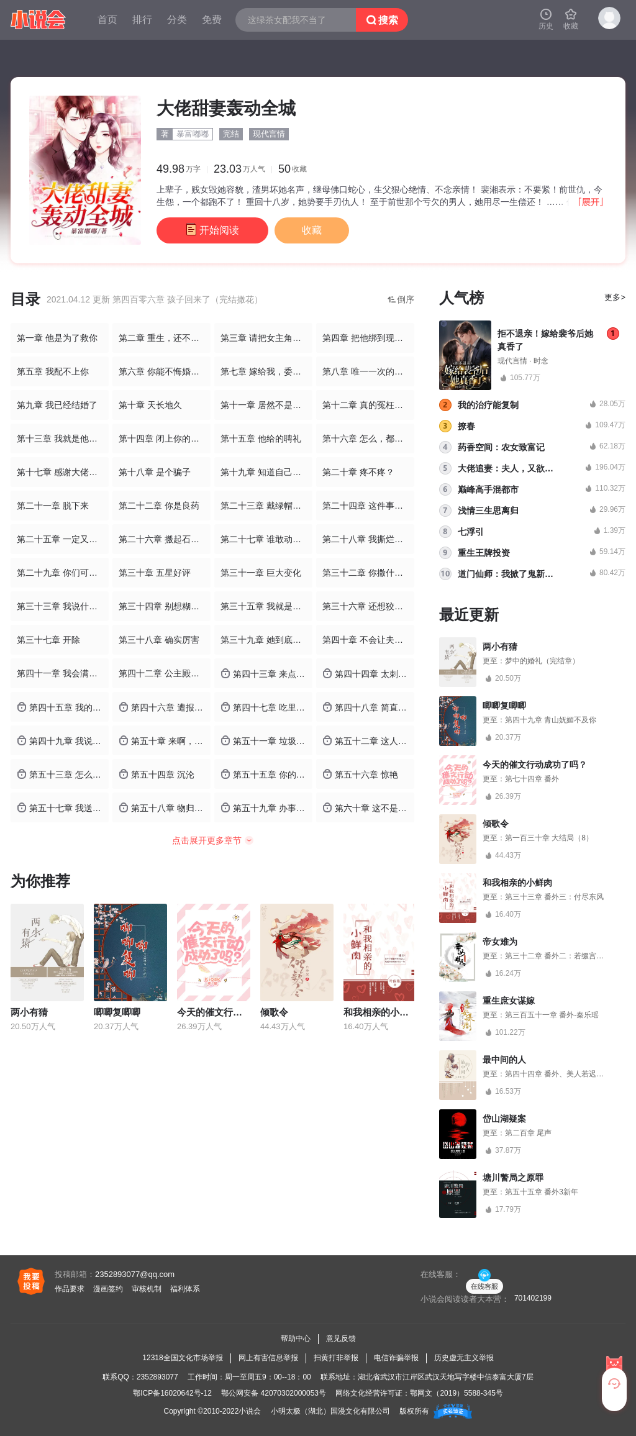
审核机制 (146, 1288)
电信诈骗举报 (396, 1357)
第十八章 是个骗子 (155, 472)
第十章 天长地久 (150, 405)
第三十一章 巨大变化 (260, 573)
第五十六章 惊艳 (360, 774)
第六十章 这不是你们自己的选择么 (368, 807)
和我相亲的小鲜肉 (380, 1012)
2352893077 (157, 1377)
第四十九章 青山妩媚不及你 (550, 720)
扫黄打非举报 (336, 1357)
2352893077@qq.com (135, 1274)
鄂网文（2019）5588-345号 (456, 1393)
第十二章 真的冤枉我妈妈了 (368, 405)
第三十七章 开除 (48, 640)
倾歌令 (274, 1012)
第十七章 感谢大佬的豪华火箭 (63, 472)
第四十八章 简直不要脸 (368, 707)
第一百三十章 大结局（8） (549, 838)
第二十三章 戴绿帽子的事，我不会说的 (266, 506)
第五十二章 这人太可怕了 (368, 740)
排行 (142, 19)
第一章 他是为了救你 (57, 338)
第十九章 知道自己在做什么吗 (266, 472)
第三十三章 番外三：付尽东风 (554, 897)
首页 (107, 19)
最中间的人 (504, 1060)
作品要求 (69, 1288)
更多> (614, 297)
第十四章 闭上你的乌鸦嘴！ (165, 438)
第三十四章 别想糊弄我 (163, 606)
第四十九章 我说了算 (63, 740)
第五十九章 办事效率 (266, 807)
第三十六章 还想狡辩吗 (367, 606)
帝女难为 (500, 942)
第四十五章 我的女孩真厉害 (63, 707)
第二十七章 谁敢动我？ (265, 539)
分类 (177, 19)
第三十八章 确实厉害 (159, 640)
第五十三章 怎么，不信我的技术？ (63, 774)
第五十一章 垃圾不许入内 (266, 740)
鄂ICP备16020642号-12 (172, 1393)
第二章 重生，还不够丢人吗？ (165, 338)
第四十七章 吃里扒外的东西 (266, 707)
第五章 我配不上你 (53, 371)
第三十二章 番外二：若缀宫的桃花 (562, 956)
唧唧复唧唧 (117, 1012)
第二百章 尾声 (528, 1133)
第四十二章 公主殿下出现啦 (165, 673)
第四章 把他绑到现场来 (367, 338)
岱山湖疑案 (504, 1119)
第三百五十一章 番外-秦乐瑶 (552, 1015)
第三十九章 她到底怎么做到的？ (266, 640)
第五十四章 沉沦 (156, 774)
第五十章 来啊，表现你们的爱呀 (165, 740)
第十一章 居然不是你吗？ (266, 405)
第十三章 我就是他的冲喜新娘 (63, 438)
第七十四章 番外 (532, 779)
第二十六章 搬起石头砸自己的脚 (165, 539)
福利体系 (185, 1288)
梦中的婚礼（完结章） (542, 661)
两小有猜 (29, 1012)
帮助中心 (296, 1338)
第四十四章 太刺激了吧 (368, 673)
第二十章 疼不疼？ (358, 472)
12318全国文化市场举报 (182, 1357)
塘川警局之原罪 (513, 1178)
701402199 (533, 1298)
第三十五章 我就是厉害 (265, 606)
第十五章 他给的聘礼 (260, 438)
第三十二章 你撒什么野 (367, 573)
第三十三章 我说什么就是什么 (63, 606)
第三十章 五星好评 (155, 573)
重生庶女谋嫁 (509, 1001)
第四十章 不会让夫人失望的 (368, 640)
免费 (212, 19)
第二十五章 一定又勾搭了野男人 (63, 539)
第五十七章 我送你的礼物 (63, 807)
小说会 (249, 1411)
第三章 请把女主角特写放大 (266, 338)
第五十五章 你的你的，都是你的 (266, 774)
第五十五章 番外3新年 (541, 1192)
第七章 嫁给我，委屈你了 (266, 371)
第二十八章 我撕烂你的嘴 (368, 539)
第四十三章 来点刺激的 (266, 673)
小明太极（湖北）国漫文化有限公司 (330, 1411)
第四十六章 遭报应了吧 (165, 707)
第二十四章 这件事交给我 (368, 506)
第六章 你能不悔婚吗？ (163, 371)
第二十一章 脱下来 (53, 506)
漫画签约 (108, 1288)
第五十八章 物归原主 (165, 807)
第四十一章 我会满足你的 (63, 673)
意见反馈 (341, 1338)
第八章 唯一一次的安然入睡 (368, 371)
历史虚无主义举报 (464, 1357)
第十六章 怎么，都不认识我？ (368, 438)
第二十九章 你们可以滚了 (63, 573)
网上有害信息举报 (268, 1357)
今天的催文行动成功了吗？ (233, 1012)
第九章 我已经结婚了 (57, 405)
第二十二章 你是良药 (159, 506)
